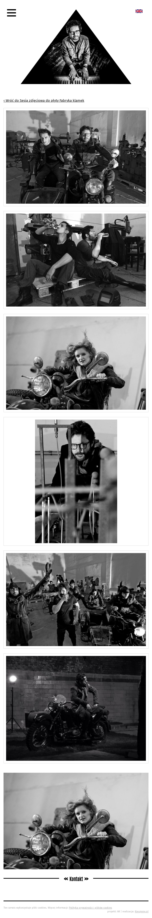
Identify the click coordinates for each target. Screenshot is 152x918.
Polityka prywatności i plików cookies (90, 907)
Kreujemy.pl (141, 911)
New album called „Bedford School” (139, 11)
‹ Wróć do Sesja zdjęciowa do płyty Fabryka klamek (44, 100)
